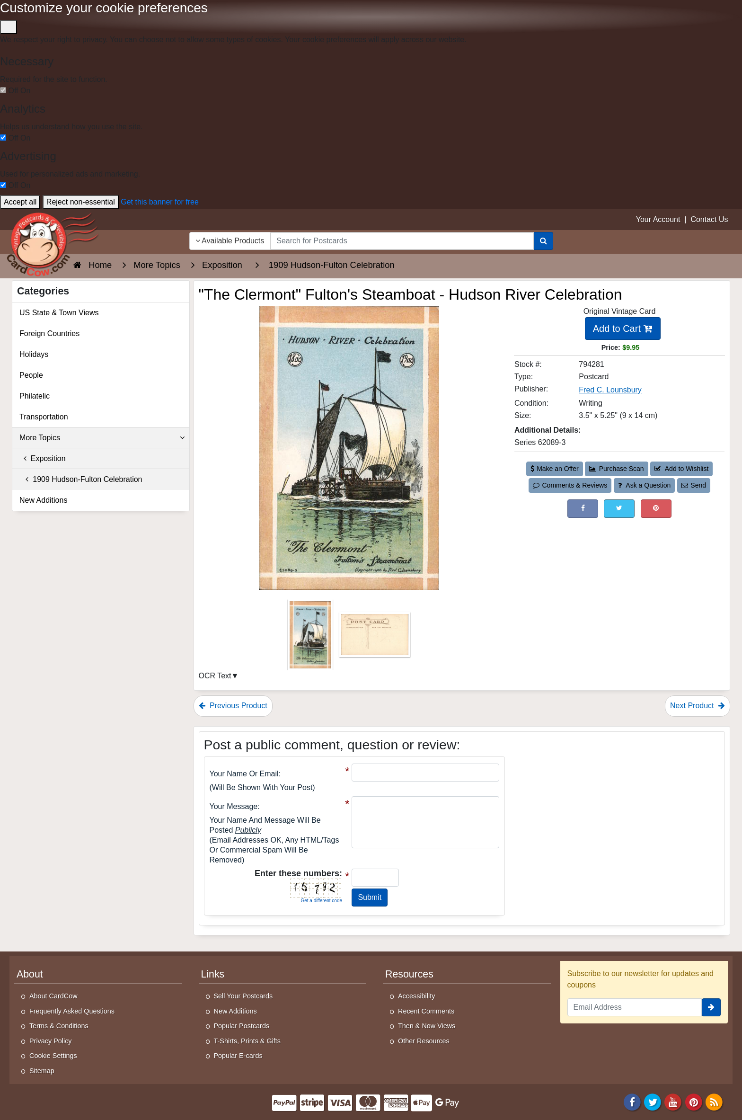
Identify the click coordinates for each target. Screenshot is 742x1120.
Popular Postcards (242, 1026)
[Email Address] (634, 1007)
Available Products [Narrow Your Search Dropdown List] (230, 241)
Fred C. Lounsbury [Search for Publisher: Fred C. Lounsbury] (610, 390)
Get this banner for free (160, 202)
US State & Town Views (59, 313)
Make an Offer (554, 468)
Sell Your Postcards (243, 996)
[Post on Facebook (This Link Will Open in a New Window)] (582, 508)
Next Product (697, 706)
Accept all (20, 202)
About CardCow (53, 996)
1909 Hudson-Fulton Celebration (80, 479)
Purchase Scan (616, 468)
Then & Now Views (426, 1026)
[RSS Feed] (714, 1101)
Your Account (658, 219)
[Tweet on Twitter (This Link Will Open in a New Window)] (619, 508)
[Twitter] (652, 1101)
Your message (234, 806)
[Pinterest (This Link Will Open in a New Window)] (656, 508)
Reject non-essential (80, 202)
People (31, 375)
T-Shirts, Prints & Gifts (247, 1041)
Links (213, 974)
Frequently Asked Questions (72, 1011)
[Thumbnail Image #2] (375, 638)
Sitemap (41, 1071)
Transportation (43, 417)
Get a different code (321, 900)
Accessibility (416, 996)
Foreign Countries (49, 333)
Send (693, 485)
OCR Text (215, 676)
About (30, 974)
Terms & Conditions (58, 1026)
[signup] (711, 1007)
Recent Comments (426, 1011)
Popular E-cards (238, 1055)
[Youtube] (673, 1101)
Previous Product (233, 706)
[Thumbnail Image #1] (311, 638)
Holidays (33, 354)
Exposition (42, 458)
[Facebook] (632, 1101)
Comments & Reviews (570, 485)
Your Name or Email (244, 774)
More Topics (102, 438)
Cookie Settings (53, 1055)
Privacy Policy (50, 1041)
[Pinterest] (694, 1101)
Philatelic (34, 396)
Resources (409, 974)
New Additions (43, 500)
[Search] (543, 241)
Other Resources (424, 1041)
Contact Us (709, 219)
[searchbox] (402, 241)
